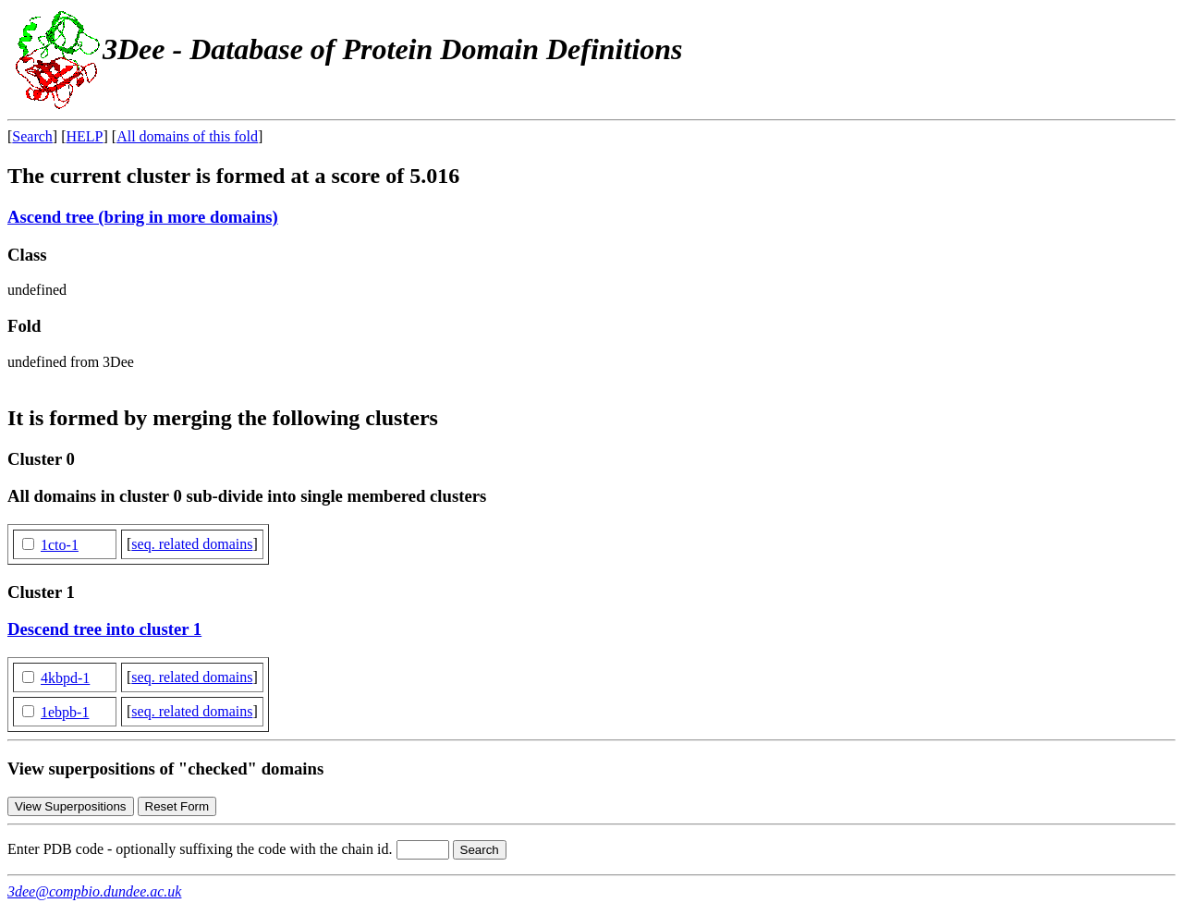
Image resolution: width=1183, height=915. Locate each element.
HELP (85, 136)
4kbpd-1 (65, 678)
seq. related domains (191, 544)
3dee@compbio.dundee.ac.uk (94, 891)
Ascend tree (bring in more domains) (142, 216)
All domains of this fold (187, 136)
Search (32, 136)
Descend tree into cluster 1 (104, 629)
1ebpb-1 (65, 712)
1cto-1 (60, 545)
